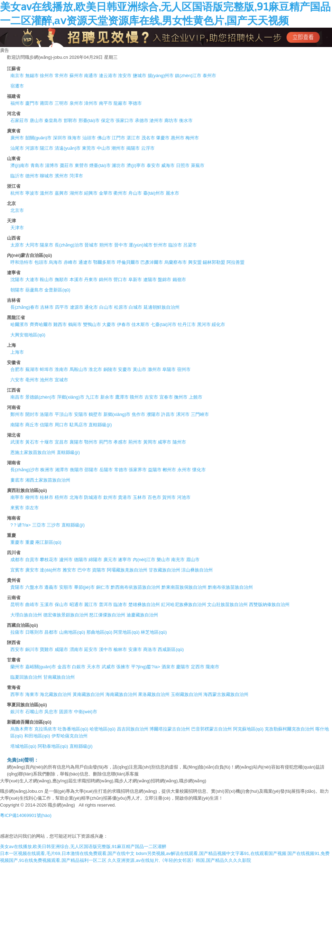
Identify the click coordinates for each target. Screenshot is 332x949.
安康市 (135, 649)
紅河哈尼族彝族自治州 (183, 604)
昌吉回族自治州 (132, 729)
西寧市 (17, 694)
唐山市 (36, 120)
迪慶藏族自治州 (142, 614)
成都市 (17, 559)
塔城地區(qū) (23, 746)
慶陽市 (183, 666)
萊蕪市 (197, 165)
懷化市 (199, 469)
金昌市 (64, 666)
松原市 (121, 307)
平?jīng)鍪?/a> (145, 666)
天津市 (17, 227)
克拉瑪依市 (45, 729)
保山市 (61, 604)
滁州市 (154, 369)
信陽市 (46, 424)
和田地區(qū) (37, 735)
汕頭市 (89, 137)
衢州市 (120, 193)
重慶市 (17, 542)
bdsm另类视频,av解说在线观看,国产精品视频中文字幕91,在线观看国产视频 (211, 853)
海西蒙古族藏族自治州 (225, 694)
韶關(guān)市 (38, 137)
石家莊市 (19, 120)
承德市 (141, 120)
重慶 (29, 542)
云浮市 (148, 148)
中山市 (103, 148)
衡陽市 (76, 469)
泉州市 (76, 103)
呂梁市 (190, 245)
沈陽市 (17, 279)
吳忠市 (51, 711)
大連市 (32, 279)
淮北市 (95, 369)
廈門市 (32, 103)
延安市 (91, 649)
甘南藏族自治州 (59, 677)
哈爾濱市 (19, 324)
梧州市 (61, 497)
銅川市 (32, 649)
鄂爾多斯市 (104, 262)
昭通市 (76, 604)
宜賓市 (17, 570)
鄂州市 (91, 442)
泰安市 (153, 165)
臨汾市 (175, 245)
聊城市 (46, 175)
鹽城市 (139, 75)
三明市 (61, 103)
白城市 (135, 307)
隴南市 (212, 666)
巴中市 (84, 570)
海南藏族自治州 (121, 694)
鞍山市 (46, 279)
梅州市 (192, 137)
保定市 (107, 120)
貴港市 (124, 497)
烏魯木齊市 (21, 729)
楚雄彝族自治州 (144, 604)
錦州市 (105, 279)
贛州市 (136, 397)
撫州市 (180, 397)
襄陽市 (76, 442)
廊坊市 (171, 120)
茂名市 (148, 137)
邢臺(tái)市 (89, 120)
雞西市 (60, 324)
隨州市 (179, 442)
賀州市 (169, 497)
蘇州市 (76, 75)
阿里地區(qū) (126, 632)
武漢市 (17, 442)
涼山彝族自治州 (197, 570)
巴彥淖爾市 (151, 262)
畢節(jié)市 (84, 587)
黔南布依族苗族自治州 (230, 587)
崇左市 (32, 507)
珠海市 (74, 137)
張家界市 (138, 469)
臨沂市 (17, 175)
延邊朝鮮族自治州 (161, 307)
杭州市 (17, 193)
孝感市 (120, 442)
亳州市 (32, 379)
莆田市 (46, 103)
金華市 (105, 193)
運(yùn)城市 (141, 245)
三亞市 (39, 525)
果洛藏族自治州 (153, 694)
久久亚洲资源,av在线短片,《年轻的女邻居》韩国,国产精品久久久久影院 (179, 860)
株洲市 (47, 469)
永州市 (184, 469)
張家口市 (124, 120)
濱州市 (61, 175)
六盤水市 (34, 587)
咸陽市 (61, 649)
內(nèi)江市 (144, 559)
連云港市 (108, 75)
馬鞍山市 (78, 369)
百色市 (154, 497)
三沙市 (53, 525)
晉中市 (121, 245)
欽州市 (110, 497)
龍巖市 (120, 103)
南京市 (17, 75)
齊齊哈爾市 (41, 324)
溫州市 (46, 193)
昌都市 (51, 632)
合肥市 (17, 369)
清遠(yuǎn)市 (68, 148)
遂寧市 (124, 559)
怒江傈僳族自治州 (107, 614)
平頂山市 (64, 414)
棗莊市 (66, 165)
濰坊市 (118, 165)
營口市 (120, 279)
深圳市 (59, 137)
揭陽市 (133, 148)
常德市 (121, 469)
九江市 (92, 397)
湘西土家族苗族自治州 (47, 480)
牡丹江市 (187, 324)
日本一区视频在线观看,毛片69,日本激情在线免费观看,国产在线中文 (67, 853)
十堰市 (46, 442)
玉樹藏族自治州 (186, 694)
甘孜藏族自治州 (164, 570)
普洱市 (105, 604)
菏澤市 (76, 175)
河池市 (184, 497)
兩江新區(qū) (48, 542)
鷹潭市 (122, 397)
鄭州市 (17, 414)
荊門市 (105, 442)
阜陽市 (169, 369)
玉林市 (139, 497)
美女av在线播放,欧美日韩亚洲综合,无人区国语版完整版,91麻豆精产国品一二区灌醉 (83, 846)
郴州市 (169, 469)
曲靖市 (32, 604)
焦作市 (138, 414)
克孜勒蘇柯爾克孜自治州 (289, 729)
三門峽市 (200, 414)
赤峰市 (70, 262)
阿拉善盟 (236, 262)
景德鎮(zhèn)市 (40, 397)
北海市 (76, 497)
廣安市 (32, 570)
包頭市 (41, 262)
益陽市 (155, 469)
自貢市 (32, 559)
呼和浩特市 (21, 262)
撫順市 (61, 279)
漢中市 (105, 649)
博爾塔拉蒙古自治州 (169, 729)
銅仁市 (103, 587)
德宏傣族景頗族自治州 (65, 614)
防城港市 (93, 497)
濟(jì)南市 (19, 165)
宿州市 (184, 369)
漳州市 (91, 103)
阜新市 (135, 279)
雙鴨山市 (92, 324)
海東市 (32, 694)
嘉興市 (61, 193)
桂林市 (46, 497)
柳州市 (32, 497)
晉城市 (91, 245)
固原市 (66, 711)
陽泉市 (46, 245)
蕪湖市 (32, 369)
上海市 (17, 352)
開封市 (32, 414)
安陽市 (80, 414)
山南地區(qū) (72, 632)
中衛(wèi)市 (85, 711)
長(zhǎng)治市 (69, 245)
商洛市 (150, 649)
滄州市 (156, 120)
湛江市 (133, 137)
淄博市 (51, 165)
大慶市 (109, 324)
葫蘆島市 (34, 289)
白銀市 (78, 666)
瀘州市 (66, 559)
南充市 (178, 559)
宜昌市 (61, 442)
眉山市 (193, 559)
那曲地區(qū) (99, 632)
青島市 (37, 165)
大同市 (32, 245)
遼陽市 (150, 279)
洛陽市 (46, 414)
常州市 (61, 75)
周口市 (61, 424)
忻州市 (160, 245)
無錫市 (32, 75)
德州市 (32, 175)
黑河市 (204, 324)
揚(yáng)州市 (161, 75)
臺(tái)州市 (153, 193)
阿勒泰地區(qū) (53, 746)
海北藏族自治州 (55, 694)
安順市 (66, 587)
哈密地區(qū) (103, 729)
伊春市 (123, 324)
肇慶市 (162, 137)
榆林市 (120, 649)
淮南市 (61, 369)
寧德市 (135, 103)
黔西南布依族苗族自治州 (135, 587)
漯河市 (183, 414)
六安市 (17, 379)
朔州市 (106, 245)
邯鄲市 (70, 120)
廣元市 (110, 559)
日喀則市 (34, 632)
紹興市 (91, 193)
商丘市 (32, 424)
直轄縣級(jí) (100, 424)
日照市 (183, 165)
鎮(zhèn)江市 (188, 75)
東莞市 (88, 148)
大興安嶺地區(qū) (27, 334)
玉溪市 (46, 604)
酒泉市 (168, 666)
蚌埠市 (46, 369)
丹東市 (91, 279)
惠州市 (177, 137)
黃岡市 (150, 442)
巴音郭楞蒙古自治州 (211, 729)
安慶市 (124, 369)
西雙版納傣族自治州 (269, 604)
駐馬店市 (78, 424)
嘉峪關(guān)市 (40, 666)
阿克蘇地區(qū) (248, 729)
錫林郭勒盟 (214, 262)
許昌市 (168, 414)
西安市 (17, 649)
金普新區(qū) (57, 289)
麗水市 (172, 193)
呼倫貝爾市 (128, 262)
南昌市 (17, 397)
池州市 (46, 379)
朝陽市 (17, 289)
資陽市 (98, 570)
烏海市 (55, 262)
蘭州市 (17, 666)
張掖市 (123, 666)
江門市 (118, 137)
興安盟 (195, 262)
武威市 (108, 666)
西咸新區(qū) (171, 649)
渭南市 (76, 649)
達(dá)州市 (50, 570)
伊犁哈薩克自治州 (69, 735)
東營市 (81, 165)
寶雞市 (46, 649)
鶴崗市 (75, 324)
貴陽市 (17, 587)
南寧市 (17, 497)
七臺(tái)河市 (163, 324)
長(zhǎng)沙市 (24, 469)
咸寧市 (164, 442)
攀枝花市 (49, 559)
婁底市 (17, 480)
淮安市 (124, 75)
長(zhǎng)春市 (24, 307)
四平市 (61, 307)
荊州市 (135, 442)
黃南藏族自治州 (88, 694)
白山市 (106, 307)
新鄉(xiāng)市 (117, 414)
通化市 (91, 307)
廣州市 (17, 137)
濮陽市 (153, 414)
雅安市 (69, 570)
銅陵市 (110, 369)
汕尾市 (17, 148)
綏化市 (218, 324)
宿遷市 (17, 86)
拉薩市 (17, 632)
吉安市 (151, 397)
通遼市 (85, 262)
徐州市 (46, 75)
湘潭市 (61, 469)
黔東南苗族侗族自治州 (184, 587)
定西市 (197, 666)
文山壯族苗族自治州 (227, 604)
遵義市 (51, 587)
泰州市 (209, 75)
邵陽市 (91, 469)
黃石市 (32, 442)
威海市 (168, 165)
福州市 (17, 103)
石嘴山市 (34, 711)
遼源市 (76, 307)
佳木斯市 (140, 324)
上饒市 (195, 397)
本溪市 (76, 279)
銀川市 (17, 711)
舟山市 (135, 193)
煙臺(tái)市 (99, 165)
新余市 (107, 397)
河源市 (32, 148)
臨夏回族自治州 (26, 677)
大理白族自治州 (26, 614)
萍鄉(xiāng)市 (70, 397)
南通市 (91, 75)
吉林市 (47, 307)
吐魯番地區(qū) (73, 729)
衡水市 (186, 120)
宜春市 (166, 397)
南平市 (105, 103)
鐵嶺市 (179, 279)
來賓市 (17, 507)
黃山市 (139, 369)
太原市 (17, 245)
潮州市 (118, 148)
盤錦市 (164, 279)
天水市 (93, 666)
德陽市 (80, 559)
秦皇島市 (53, 120)
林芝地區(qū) (154, 632)
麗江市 (91, 604)
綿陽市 (95, 559)
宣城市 (61, 379)
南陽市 (17, 424)
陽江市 (46, 148)
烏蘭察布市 (175, 262)
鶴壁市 (95, 414)
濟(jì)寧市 (136, 165)
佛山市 (104, 137)
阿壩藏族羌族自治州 (127, 570)
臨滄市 (120, 604)
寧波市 (32, 193)
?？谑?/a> (20, 525)
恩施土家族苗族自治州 (32, 452)
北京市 (17, 210)
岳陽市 (106, 469)
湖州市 (76, 193)
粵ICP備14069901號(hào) (26, 815)
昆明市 (17, 604)
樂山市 (163, 559)
